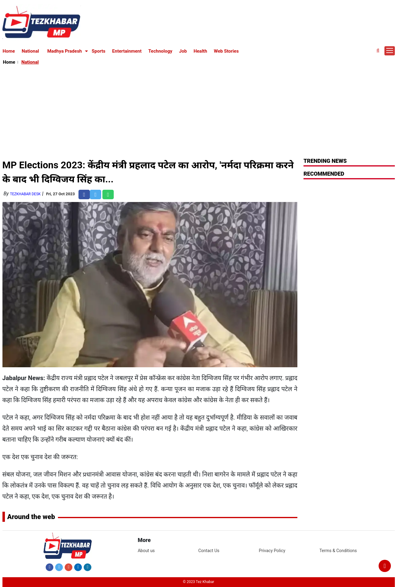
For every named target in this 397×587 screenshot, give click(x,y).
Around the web (31, 517)
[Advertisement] (199, 112)
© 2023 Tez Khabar (198, 582)
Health (200, 51)
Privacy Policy (272, 550)
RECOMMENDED (323, 173)
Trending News (325, 161)
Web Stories (226, 51)
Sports (98, 51)
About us (146, 550)
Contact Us (208, 550)
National (30, 51)
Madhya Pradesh (64, 51)
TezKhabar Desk (25, 194)
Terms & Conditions (338, 550)
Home (9, 51)
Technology (160, 51)
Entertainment (127, 51)
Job (183, 51)
